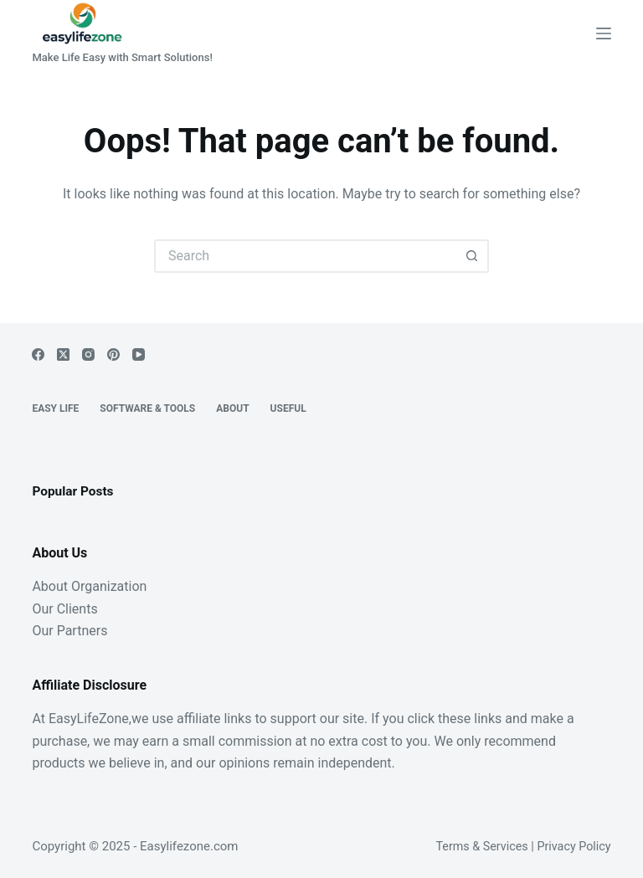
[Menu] (603, 33)
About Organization (89, 586)
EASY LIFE (55, 408)
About (232, 408)
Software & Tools (147, 408)
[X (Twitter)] (63, 354)
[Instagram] (88, 354)
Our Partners (69, 631)
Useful (288, 408)
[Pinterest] (113, 354)
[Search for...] (304, 256)
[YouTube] (138, 354)
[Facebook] (38, 354)
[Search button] (472, 256)
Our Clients (64, 609)
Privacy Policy (573, 846)
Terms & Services (481, 846)
